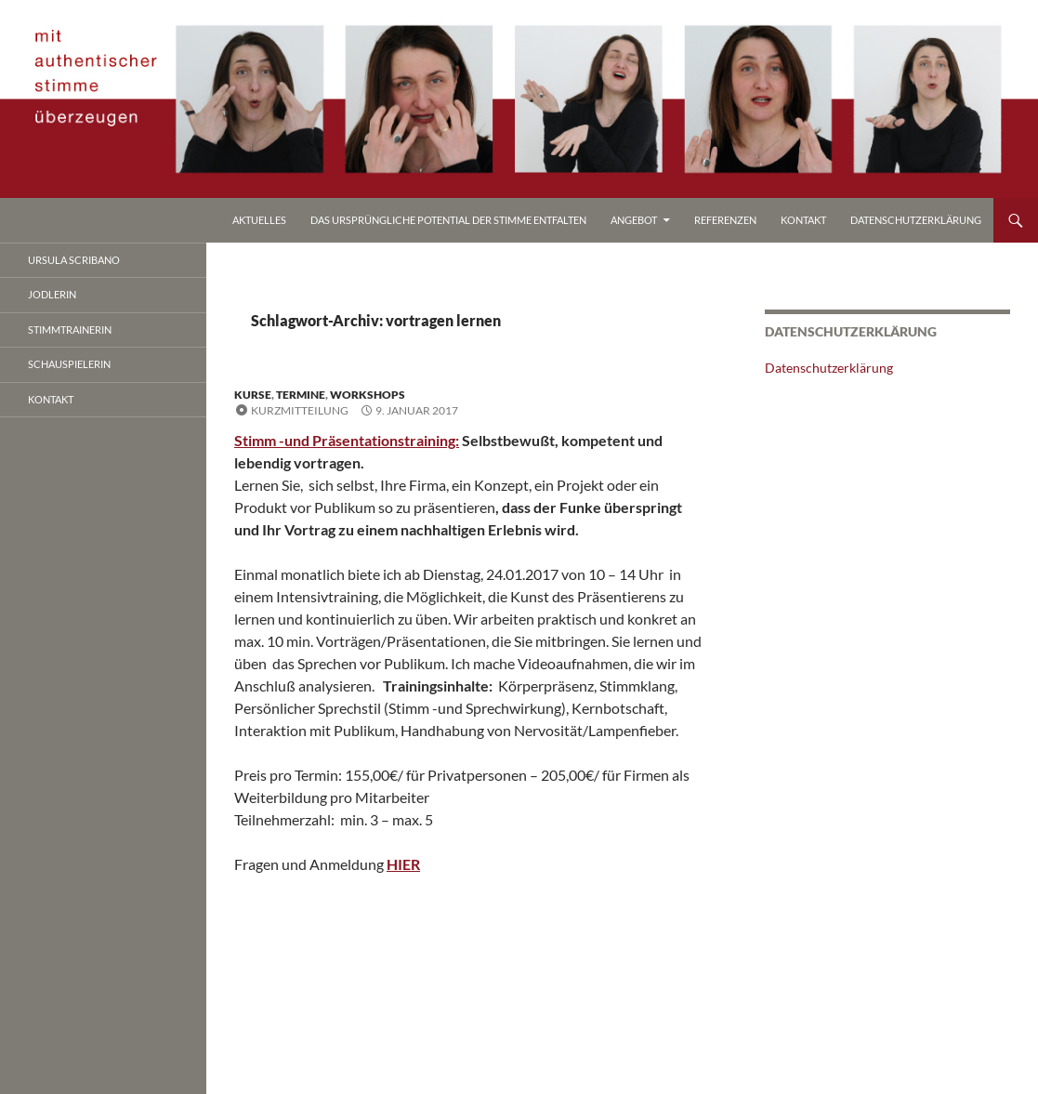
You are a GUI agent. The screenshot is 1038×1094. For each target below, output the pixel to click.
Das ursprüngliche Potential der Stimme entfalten (448, 220)
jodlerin (52, 294)
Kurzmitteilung (299, 410)
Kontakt (803, 220)
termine (300, 395)
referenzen (725, 220)
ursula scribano (74, 260)
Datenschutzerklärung (915, 220)
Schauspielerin (69, 364)
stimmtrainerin (70, 329)
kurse (252, 395)
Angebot (634, 220)
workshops (367, 395)
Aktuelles (259, 220)
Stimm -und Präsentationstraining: (346, 440)
